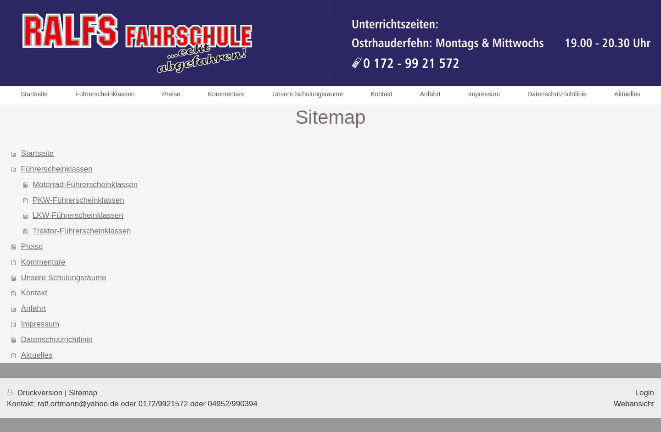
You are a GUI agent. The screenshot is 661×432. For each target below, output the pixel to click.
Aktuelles (37, 355)
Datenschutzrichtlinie (57, 339)
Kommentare (43, 262)
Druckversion (36, 392)
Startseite (37, 153)
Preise (32, 246)
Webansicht (634, 403)
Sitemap (83, 392)
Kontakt (34, 292)
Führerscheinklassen (57, 169)
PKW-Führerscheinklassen (78, 200)
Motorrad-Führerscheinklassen (85, 184)
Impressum (40, 324)
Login (644, 392)
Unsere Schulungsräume (63, 277)
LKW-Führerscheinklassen (78, 215)
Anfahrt (33, 308)
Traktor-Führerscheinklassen (82, 231)
